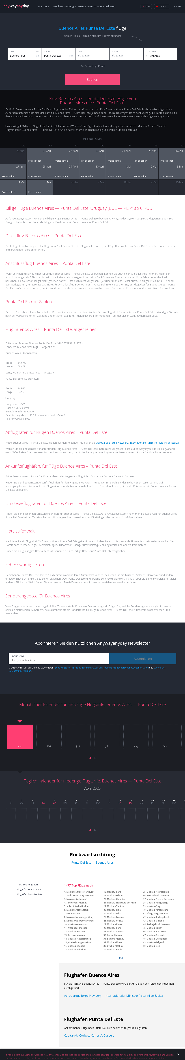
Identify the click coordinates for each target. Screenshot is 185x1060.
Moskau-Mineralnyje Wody (80, 917)
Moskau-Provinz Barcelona (160, 899)
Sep (165, 746)
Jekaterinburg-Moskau (79, 942)
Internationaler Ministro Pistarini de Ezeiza (154, 442)
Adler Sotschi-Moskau (77, 906)
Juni (78, 746)
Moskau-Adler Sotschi (77, 909)
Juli (107, 746)
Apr (20, 746)
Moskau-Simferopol (76, 899)
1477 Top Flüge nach (27, 884)
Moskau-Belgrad (155, 942)
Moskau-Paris (114, 891)
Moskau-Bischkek (156, 935)
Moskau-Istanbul (76, 945)
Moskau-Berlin (114, 949)
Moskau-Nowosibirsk (158, 891)
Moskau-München (77, 949)
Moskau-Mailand (155, 920)
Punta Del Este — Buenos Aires (92, 863)
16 (174, 800)
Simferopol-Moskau (76, 902)
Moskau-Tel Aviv (115, 906)
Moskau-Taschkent (157, 931)
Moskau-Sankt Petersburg (80, 891)
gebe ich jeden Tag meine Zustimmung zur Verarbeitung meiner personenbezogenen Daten (102, 667)
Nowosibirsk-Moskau (158, 895)
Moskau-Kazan (114, 924)
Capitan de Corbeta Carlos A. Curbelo (89, 1035)
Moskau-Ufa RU (115, 920)
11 (119, 800)
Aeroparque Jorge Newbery (112, 442)
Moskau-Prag (154, 906)
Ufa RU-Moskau (115, 945)
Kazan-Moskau (114, 935)
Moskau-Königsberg (157, 902)
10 (108, 800)
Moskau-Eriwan (115, 895)
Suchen (92, 79)
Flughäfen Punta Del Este (29, 894)
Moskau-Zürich (154, 927)
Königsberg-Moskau (157, 913)
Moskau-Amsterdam (157, 909)
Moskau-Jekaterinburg (79, 938)
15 (163, 800)
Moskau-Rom (114, 927)
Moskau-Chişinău (116, 899)
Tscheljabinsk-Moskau (158, 924)
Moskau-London (115, 917)
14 (152, 800)
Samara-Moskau (115, 938)
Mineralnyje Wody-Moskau (80, 920)
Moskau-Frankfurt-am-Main (121, 902)
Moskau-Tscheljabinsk (158, 917)
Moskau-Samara (115, 931)
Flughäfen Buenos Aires (29, 889)
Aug (136, 746)
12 (130, 800)
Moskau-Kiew (73, 913)
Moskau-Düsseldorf (157, 938)
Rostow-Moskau (76, 935)
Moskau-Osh (153, 945)
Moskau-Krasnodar (77, 924)
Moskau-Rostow (76, 931)
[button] (90, 758)
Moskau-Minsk (114, 942)
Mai (49, 746)
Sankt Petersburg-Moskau (80, 895)
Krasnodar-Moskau (77, 927)
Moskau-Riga (114, 909)
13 (141, 800)
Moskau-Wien (114, 913)
